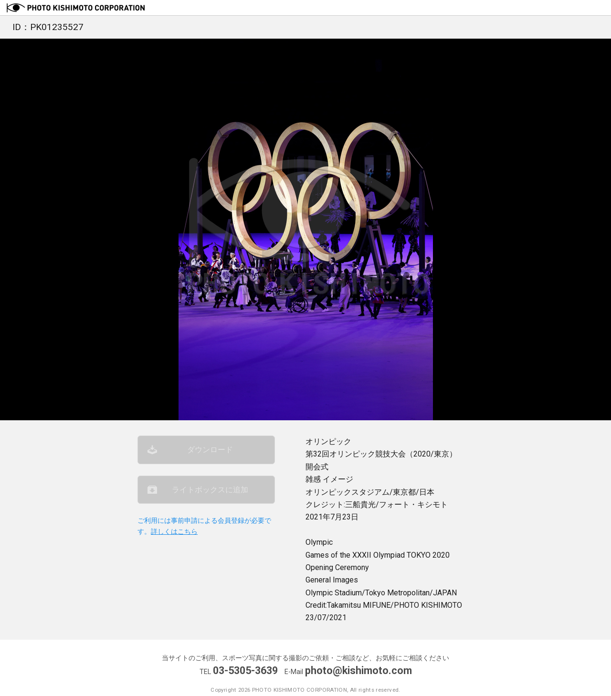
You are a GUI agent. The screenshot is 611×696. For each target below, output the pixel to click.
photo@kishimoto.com (358, 670)
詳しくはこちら (174, 532)
